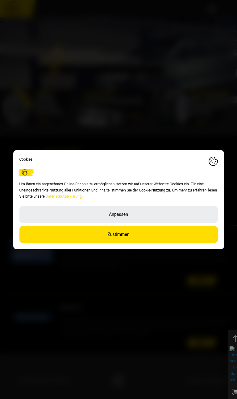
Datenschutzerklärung (64, 196)
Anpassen (118, 214)
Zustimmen (119, 234)
